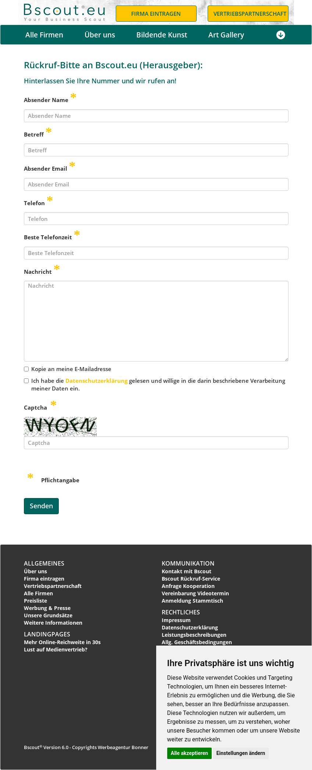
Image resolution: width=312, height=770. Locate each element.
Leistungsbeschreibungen (194, 634)
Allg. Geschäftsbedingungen (197, 642)
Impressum (176, 620)
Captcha (36, 407)
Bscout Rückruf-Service (191, 578)
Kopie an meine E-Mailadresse (67, 369)
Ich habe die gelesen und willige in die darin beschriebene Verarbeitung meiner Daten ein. (154, 384)
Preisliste (35, 600)
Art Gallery (226, 35)
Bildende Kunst (161, 35)
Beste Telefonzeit (48, 237)
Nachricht (38, 271)
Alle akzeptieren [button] (189, 753)
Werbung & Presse (47, 607)
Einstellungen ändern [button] (240, 753)
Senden (41, 505)
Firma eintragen (44, 578)
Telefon (34, 203)
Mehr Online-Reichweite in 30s (62, 642)
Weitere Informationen (53, 622)
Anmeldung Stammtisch (192, 600)
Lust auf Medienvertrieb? (55, 649)
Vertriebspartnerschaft (53, 585)
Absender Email (45, 168)
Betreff (34, 134)
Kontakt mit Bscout (186, 571)
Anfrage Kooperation (188, 585)
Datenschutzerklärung (96, 380)
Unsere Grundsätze (48, 615)
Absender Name (46, 99)
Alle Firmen (44, 35)
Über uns (100, 35)
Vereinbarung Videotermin (195, 593)
